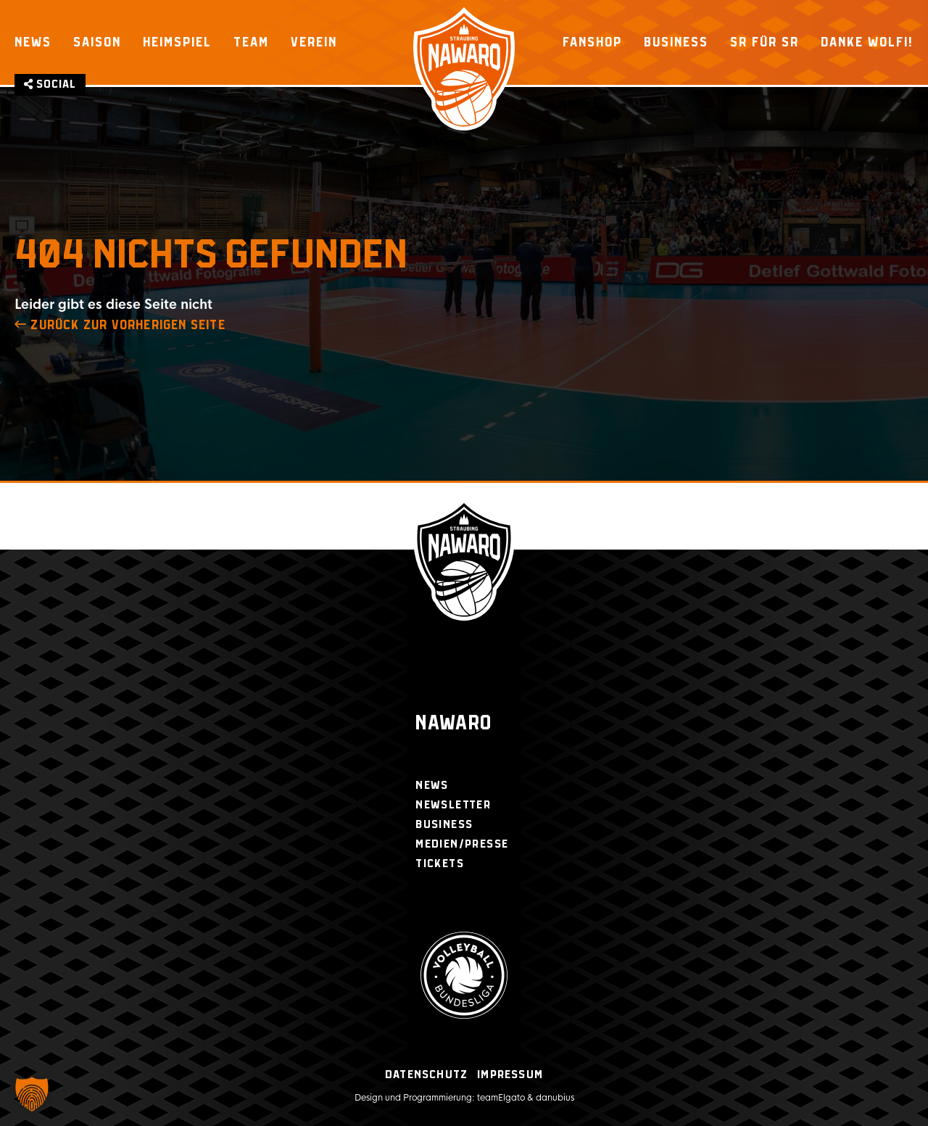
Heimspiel (177, 42)
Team (251, 42)
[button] (32, 1094)
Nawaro (453, 724)
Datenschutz (426, 1074)
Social (50, 84)
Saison (97, 42)
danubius (555, 1098)
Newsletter (453, 805)
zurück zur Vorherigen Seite (119, 325)
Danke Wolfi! (867, 42)
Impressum (510, 1074)
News (32, 42)
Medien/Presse (461, 844)
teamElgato (501, 1098)
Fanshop (592, 42)
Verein (314, 42)
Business (676, 42)
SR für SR (764, 42)
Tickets (439, 863)
